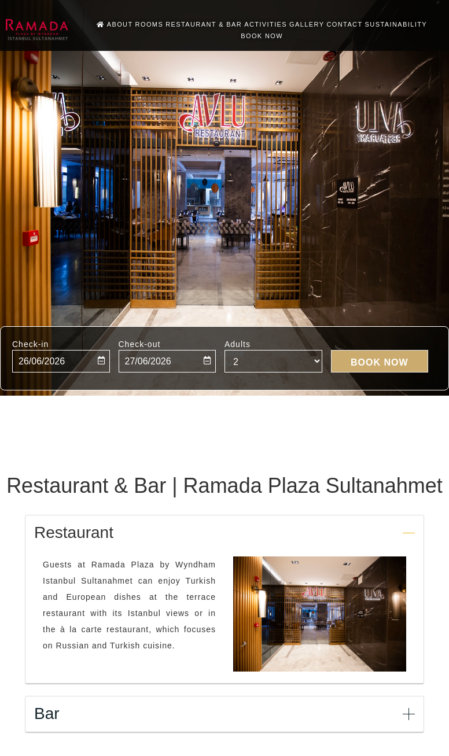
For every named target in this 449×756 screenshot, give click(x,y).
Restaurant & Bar (203, 24)
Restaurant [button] (73, 532)
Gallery (306, 24)
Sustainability (396, 24)
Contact (344, 24)
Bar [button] (47, 713)
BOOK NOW (262, 35)
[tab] (224, 531)
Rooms (149, 24)
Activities (265, 24)
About (120, 24)
